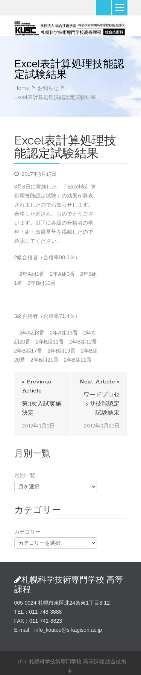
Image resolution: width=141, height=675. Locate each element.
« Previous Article (36, 386)
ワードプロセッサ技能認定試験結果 (101, 403)
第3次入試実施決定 (41, 408)
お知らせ (48, 88)
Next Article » (99, 382)
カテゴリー (27, 532)
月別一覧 (24, 475)
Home (21, 88)
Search (103, 7)
